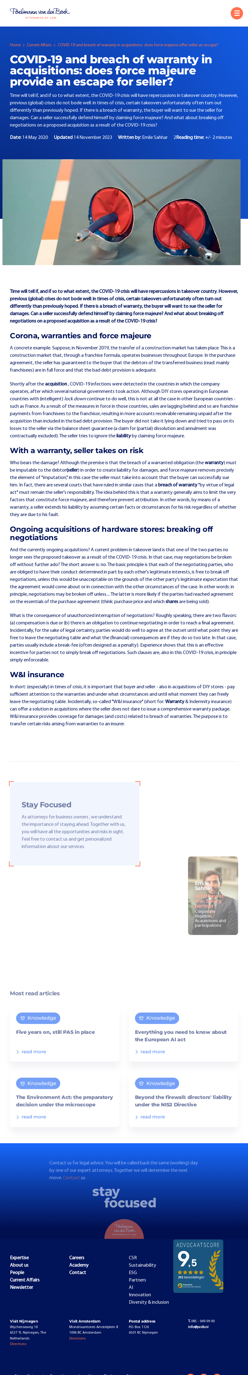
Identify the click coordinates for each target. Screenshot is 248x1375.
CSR (133, 1258)
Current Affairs (39, 45)
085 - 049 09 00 (201, 1321)
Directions (18, 1344)
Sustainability (142, 1265)
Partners (137, 1280)
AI (131, 1287)
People (17, 1272)
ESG (133, 1272)
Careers (76, 1258)
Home (15, 45)
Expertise (19, 1258)
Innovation (140, 1295)
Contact (72, 1183)
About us (19, 1265)
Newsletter (21, 1287)
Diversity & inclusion (149, 1302)
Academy (79, 1265)
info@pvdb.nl (198, 1327)
